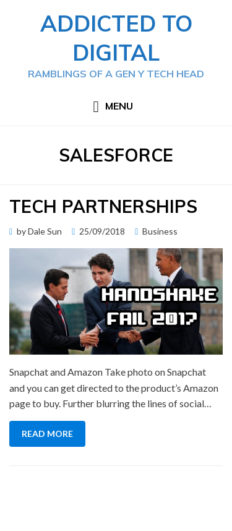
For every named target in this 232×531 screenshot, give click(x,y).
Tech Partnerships (103, 206)
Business (160, 231)
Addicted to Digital (116, 37)
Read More (47, 433)
